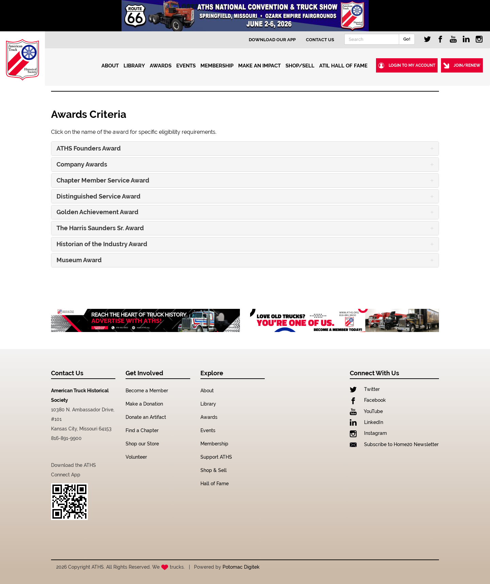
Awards (208, 417)
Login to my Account (406, 65)
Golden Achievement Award (97, 212)
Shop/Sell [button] (300, 65)
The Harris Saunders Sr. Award (100, 228)
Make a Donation (144, 404)
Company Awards (81, 164)
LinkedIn (366, 422)
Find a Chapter (142, 430)
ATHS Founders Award (88, 148)
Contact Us (320, 39)
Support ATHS (216, 457)
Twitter (365, 389)
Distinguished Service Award (98, 196)
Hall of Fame (214, 483)
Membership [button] (217, 65)
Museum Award (79, 260)
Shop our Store (142, 443)
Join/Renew (461, 65)
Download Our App (272, 39)
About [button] (110, 65)
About (207, 390)
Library (208, 404)
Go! (406, 39)
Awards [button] (161, 65)
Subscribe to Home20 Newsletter (394, 444)
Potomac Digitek (241, 567)
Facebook (368, 400)
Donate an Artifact (146, 417)
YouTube (366, 411)
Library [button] (135, 65)
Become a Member (147, 390)
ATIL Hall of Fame (343, 65)
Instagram (368, 433)
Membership (214, 443)
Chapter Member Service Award (102, 180)
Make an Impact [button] (260, 65)
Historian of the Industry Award (101, 244)
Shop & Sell (213, 470)
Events (207, 430)
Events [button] (186, 65)
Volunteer (136, 457)
